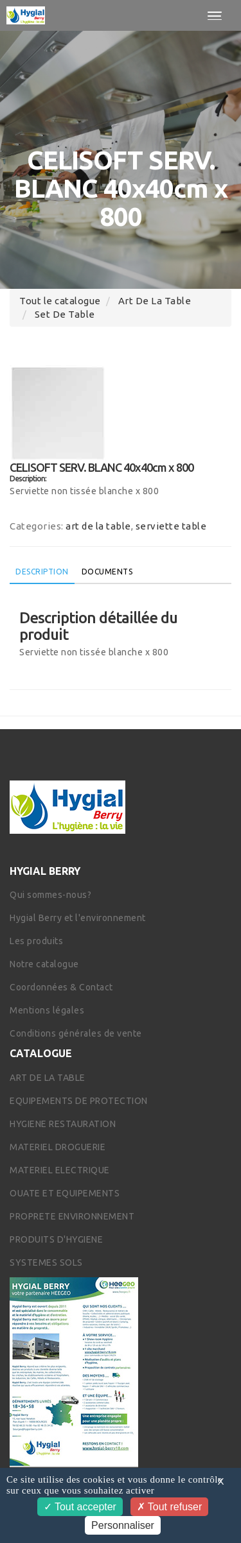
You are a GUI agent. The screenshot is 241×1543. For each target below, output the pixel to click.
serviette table (171, 526)
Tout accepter (80, 1506)
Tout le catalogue (60, 300)
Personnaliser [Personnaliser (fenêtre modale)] (122, 1525)
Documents (107, 571)
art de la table (155, 300)
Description (42, 571)
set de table (65, 314)
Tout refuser (169, 1506)
